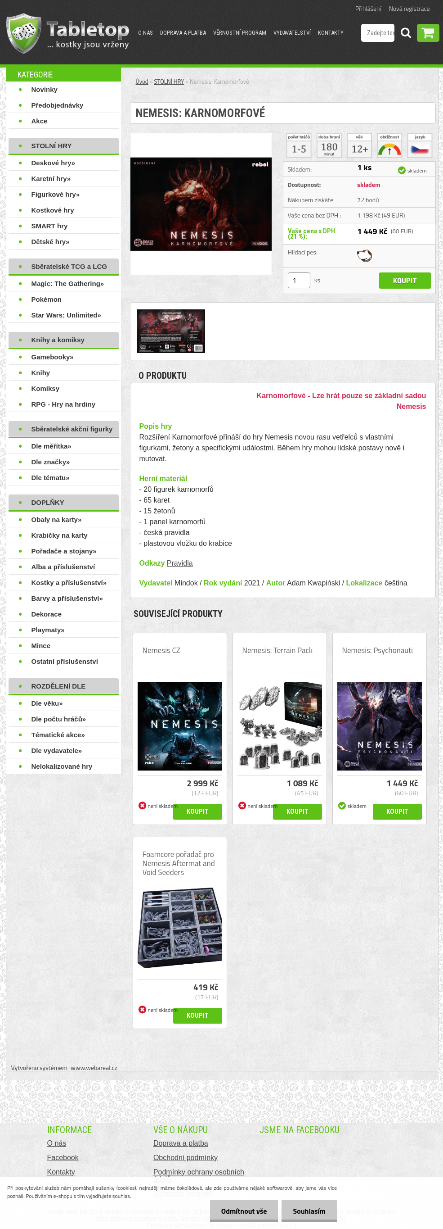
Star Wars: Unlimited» (66, 315)
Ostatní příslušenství (64, 661)
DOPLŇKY (47, 502)
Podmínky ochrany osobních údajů (198, 1175)
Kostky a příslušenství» (69, 582)
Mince (41, 645)
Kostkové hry (52, 210)
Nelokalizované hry (62, 766)
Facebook (63, 1157)
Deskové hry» (53, 163)
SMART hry (49, 226)
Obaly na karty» (56, 519)
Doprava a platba (183, 32)
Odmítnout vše (244, 1211)
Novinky (44, 89)
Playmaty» (48, 630)
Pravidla (180, 563)
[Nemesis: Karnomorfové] (201, 137)
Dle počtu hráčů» (58, 719)
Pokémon (46, 299)
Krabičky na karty (59, 535)
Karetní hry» (51, 178)
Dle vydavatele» (56, 750)
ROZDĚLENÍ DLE (58, 686)
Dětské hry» (50, 241)
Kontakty (331, 32)
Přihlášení (368, 8)
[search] (406, 34)
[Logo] (68, 33)
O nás (145, 32)
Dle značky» (50, 462)
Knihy (40, 372)
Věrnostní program (239, 32)
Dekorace (46, 614)
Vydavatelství (292, 32)
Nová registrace (409, 8)
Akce (39, 121)
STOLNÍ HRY (51, 146)
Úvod (142, 81)
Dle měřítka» (51, 446)
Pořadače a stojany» (64, 551)
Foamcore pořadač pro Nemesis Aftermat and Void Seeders (179, 863)
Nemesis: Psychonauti (377, 650)
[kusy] (299, 280)
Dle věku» (47, 703)
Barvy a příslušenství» (67, 598)
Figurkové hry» (55, 194)
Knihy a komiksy (58, 340)
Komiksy (45, 388)
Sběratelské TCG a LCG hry (69, 268)
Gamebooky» (52, 357)
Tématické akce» (58, 735)
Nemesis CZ (161, 650)
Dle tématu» (50, 477)
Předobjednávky (57, 105)
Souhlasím (309, 1211)
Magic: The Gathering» (67, 283)
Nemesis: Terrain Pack (277, 650)
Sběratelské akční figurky (72, 429)
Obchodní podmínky (185, 1157)
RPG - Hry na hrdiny (63, 404)
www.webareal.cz (94, 1067)
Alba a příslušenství (63, 567)
